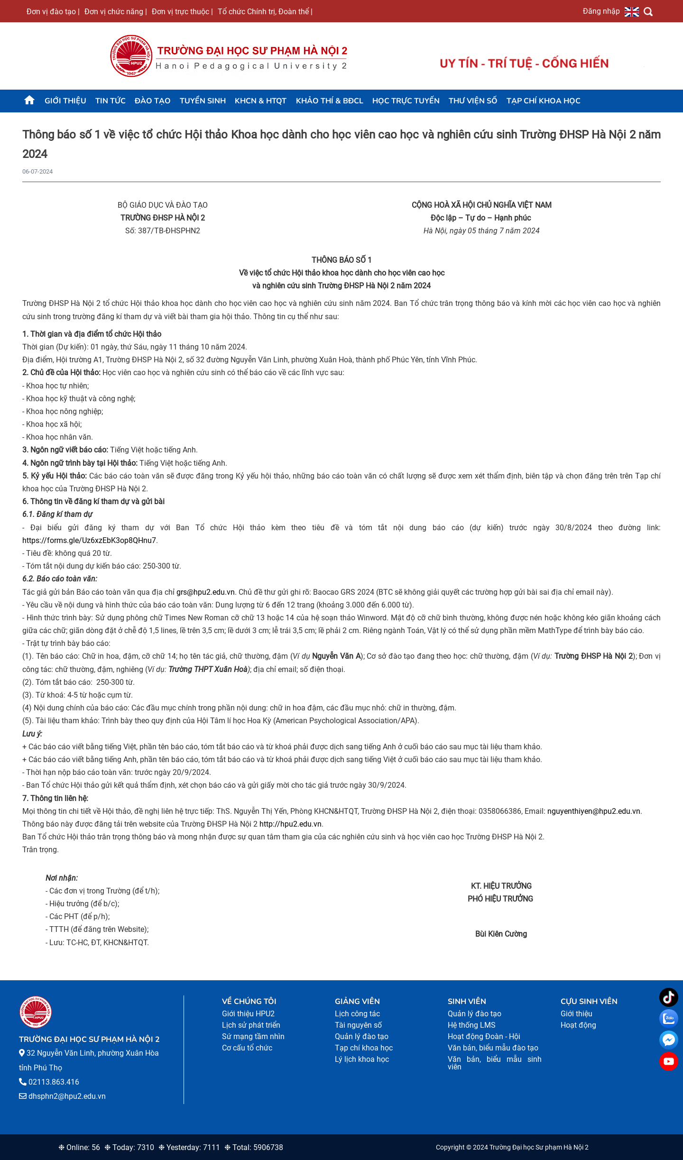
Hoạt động (578, 1025)
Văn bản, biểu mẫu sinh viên (495, 1063)
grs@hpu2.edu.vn (205, 592)
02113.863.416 (53, 1081)
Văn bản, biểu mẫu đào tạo (493, 1047)
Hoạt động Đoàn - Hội (484, 1036)
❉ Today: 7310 (129, 1147)
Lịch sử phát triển (251, 1025)
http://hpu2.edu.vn (290, 824)
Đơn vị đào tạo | (53, 11)
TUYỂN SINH (203, 101)
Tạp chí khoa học (544, 101)
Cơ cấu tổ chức (247, 1047)
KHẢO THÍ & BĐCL (329, 101)
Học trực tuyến (406, 101)
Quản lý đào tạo (361, 1036)
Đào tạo (153, 101)
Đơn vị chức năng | (115, 11)
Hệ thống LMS (472, 1025)
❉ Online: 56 (79, 1147)
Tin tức (110, 101)
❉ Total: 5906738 (253, 1147)
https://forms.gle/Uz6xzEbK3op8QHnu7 (89, 540)
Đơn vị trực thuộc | (182, 11)
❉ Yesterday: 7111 (189, 1147)
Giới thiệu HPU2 (248, 1013)
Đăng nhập (601, 11)
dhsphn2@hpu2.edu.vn (67, 1096)
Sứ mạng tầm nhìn (253, 1036)
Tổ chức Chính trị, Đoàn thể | (265, 11)
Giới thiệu (65, 101)
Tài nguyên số (358, 1025)
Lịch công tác (357, 1013)
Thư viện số (473, 101)
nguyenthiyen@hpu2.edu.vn (593, 811)
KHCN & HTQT (260, 101)
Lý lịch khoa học (362, 1059)
